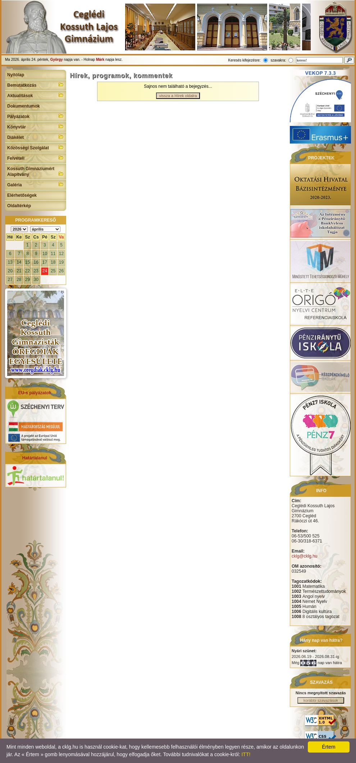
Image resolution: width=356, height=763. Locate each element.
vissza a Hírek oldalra (178, 96)
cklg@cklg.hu (305, 556)
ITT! (245, 754)
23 (36, 270)
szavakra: (278, 60)
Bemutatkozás (35, 84)
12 (61, 253)
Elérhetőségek (22, 195)
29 (27, 279)
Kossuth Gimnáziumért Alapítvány (35, 171)
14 (19, 262)
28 (19, 279)
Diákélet (35, 136)
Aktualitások (35, 95)
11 (53, 253)
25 (53, 270)
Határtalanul (34, 457)
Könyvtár (35, 126)
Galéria (35, 184)
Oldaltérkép (19, 205)
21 (19, 270)
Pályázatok (35, 116)
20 (10, 270)
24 (44, 270)
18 (53, 262)
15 (27, 262)
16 (36, 262)
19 (61, 262)
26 (61, 270)
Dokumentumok (23, 106)
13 (10, 262)
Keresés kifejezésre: (244, 60)
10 (44, 253)
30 (36, 279)
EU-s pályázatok (34, 392)
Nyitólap (15, 74)
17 (44, 262)
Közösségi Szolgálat (35, 147)
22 (27, 270)
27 (10, 279)
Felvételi (35, 157)
